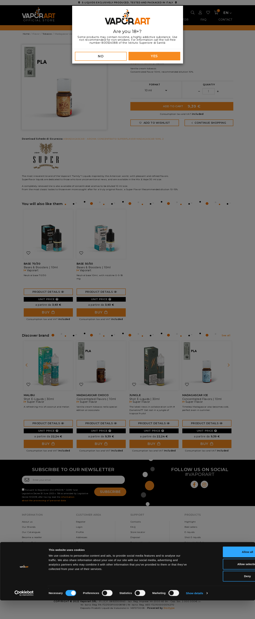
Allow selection (224, 582)
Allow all (224, 570)
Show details (194, 611)
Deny (224, 594)
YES (154, 56)
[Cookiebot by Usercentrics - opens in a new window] (24, 612)
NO (100, 56)
